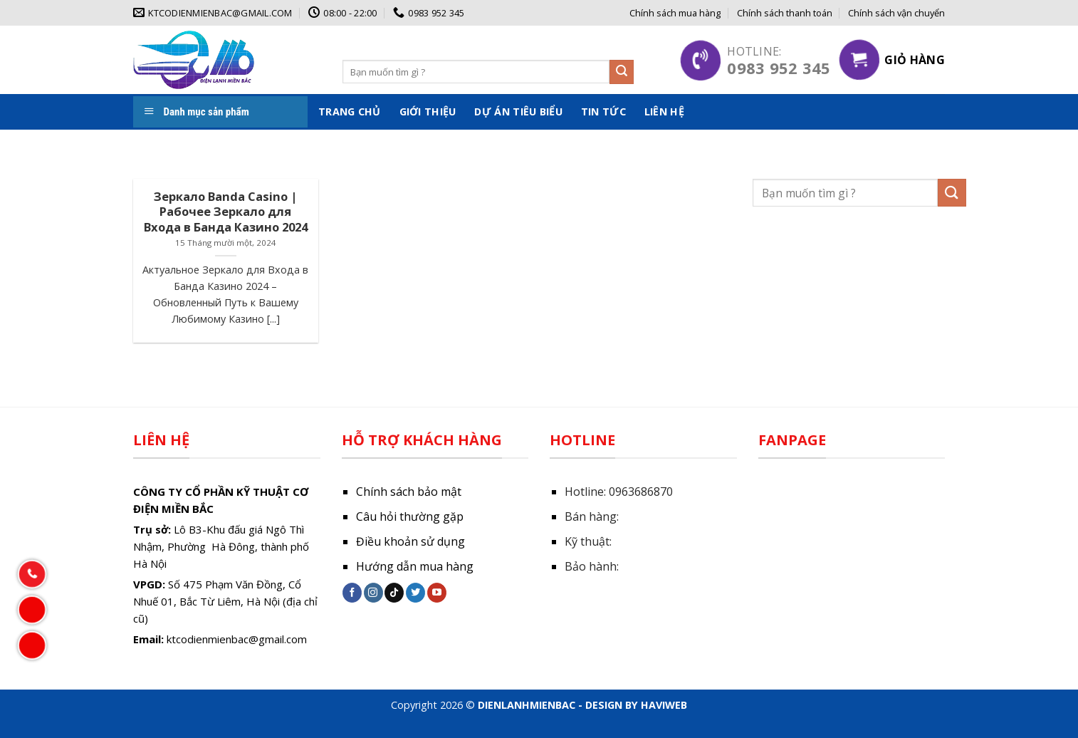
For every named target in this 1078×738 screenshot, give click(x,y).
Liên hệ (664, 111)
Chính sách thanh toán (784, 12)
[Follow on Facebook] (352, 593)
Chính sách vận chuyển (896, 12)
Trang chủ (349, 111)
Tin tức (603, 111)
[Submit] (621, 72)
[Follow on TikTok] (394, 593)
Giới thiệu (427, 111)
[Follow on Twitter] (415, 593)
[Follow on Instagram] (373, 593)
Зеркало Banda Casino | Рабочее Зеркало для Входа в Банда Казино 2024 (226, 212)
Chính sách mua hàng (675, 12)
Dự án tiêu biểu (518, 111)
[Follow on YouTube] (436, 593)
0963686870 (641, 491)
